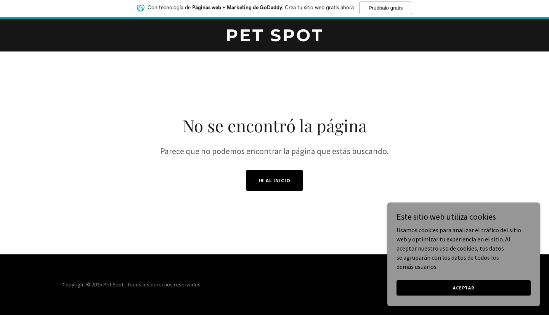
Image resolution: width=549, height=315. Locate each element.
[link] (274, 39)
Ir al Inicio (274, 180)
